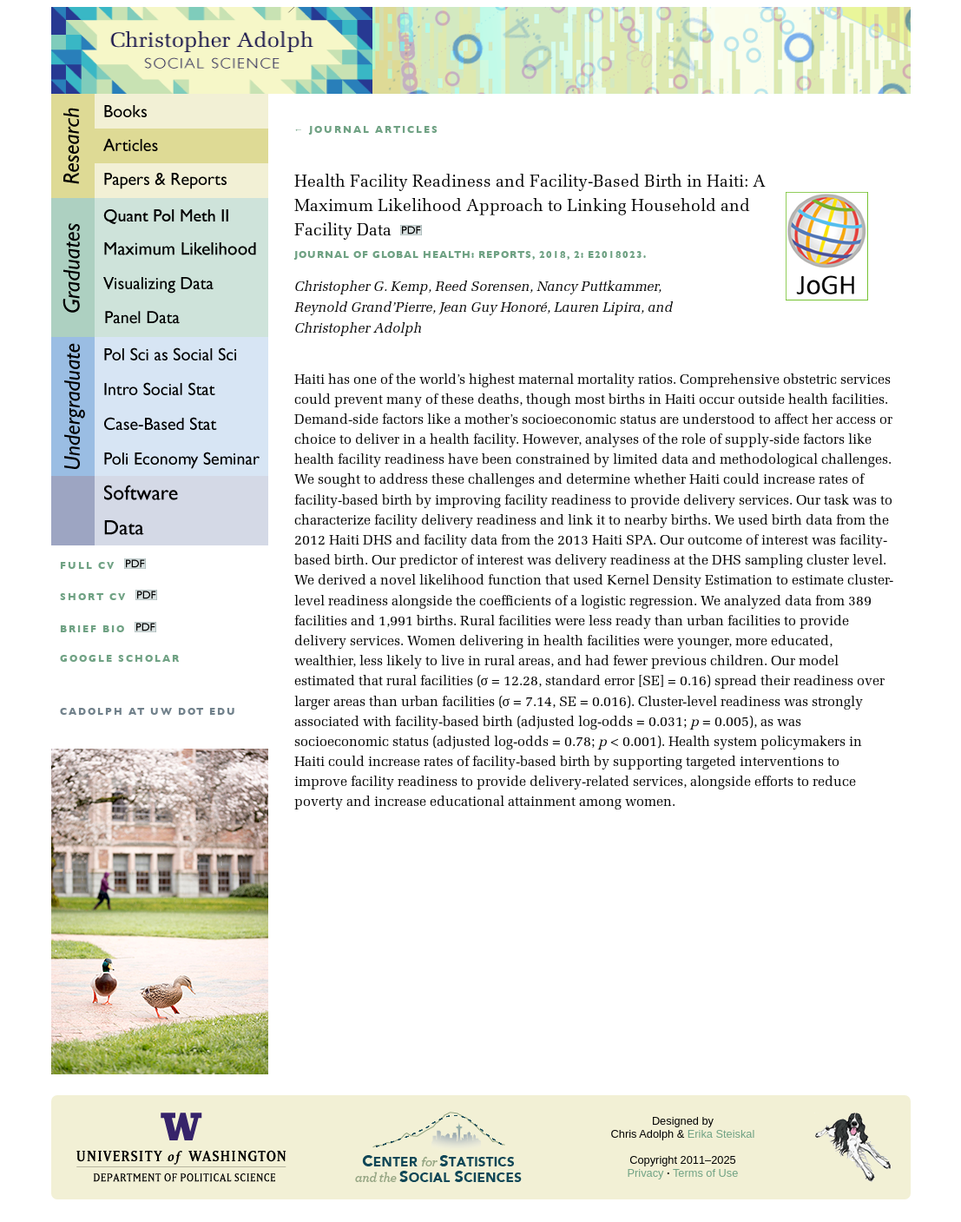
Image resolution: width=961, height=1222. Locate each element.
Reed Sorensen (482, 287)
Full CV (87, 565)
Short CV (93, 597)
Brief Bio (93, 629)
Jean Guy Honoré (493, 308)
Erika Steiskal (721, 1133)
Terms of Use (705, 1172)
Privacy (646, 1172)
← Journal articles (367, 129)
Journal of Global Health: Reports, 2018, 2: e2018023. (470, 255)
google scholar (120, 658)
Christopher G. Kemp (361, 287)
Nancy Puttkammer (597, 287)
